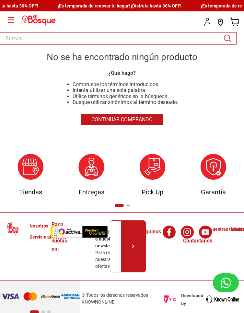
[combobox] (118, 38)
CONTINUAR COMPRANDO (122, 119)
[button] (119, 205)
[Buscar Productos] (229, 38)
